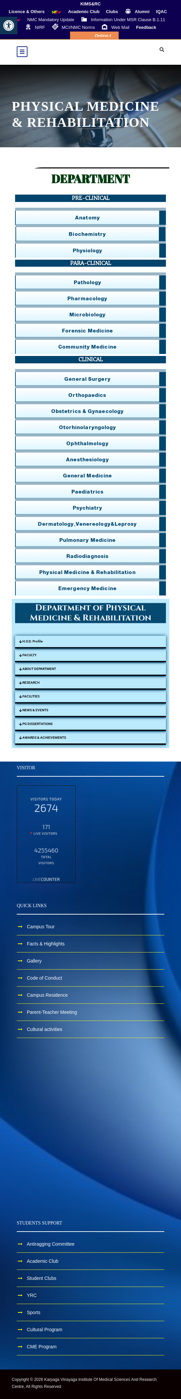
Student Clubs (41, 1278)
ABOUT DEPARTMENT (39, 669)
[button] (8, 25)
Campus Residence (47, 995)
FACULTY (29, 655)
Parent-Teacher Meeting (52, 1012)
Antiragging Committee (50, 1244)
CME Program (42, 1346)
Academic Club (42, 1261)
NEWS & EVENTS (35, 710)
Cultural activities (44, 1029)
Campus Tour (41, 926)
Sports (33, 1312)
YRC (32, 1295)
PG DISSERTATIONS (37, 724)
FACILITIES (31, 696)
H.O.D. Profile (32, 641)
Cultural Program (44, 1329)
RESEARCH (31, 682)
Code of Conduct (44, 978)
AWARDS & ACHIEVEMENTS (44, 737)
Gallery (34, 961)
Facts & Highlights (46, 943)
